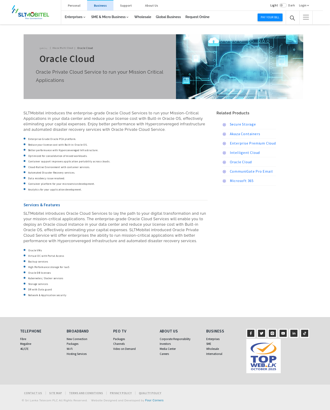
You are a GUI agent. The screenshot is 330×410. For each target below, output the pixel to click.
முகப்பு (43, 47)
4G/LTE (24, 349)
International (214, 354)
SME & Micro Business (108, 17)
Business (100, 5)
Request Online (197, 17)
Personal (74, 5)
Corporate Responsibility (175, 339)
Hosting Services (77, 354)
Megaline (25, 344)
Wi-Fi (70, 349)
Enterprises (73, 17)
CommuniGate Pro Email (247, 171)
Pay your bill (270, 17)
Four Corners (154, 400)
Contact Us (33, 393)
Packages (72, 344)
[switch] (283, 5)
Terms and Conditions (86, 393)
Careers (164, 354)
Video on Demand (124, 349)
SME (208, 344)
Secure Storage (239, 124)
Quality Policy (150, 393)
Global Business (168, 17)
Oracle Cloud (237, 162)
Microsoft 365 (238, 180)
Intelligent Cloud (241, 152)
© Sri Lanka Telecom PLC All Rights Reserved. (55, 400)
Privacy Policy (121, 393)
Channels (119, 344)
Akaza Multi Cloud (62, 47)
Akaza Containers (241, 134)
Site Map (55, 393)
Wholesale (142, 17)
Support (126, 5)
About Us (151, 5)
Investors (165, 344)
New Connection (77, 339)
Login (302, 5)
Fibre (23, 339)
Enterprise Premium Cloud (249, 143)
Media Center (168, 349)
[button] (306, 17)
